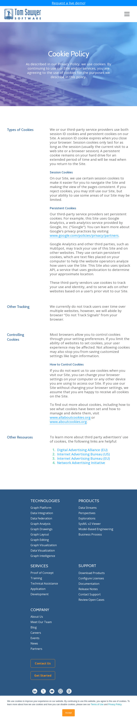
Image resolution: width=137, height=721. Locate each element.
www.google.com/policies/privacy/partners (84, 235)
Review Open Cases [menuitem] (91, 600)
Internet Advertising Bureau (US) (83, 454)
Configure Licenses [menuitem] (91, 578)
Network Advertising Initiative (81, 462)
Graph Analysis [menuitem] (40, 524)
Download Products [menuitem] (91, 573)
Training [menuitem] (36, 578)
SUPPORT (87, 565)
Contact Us (43, 663)
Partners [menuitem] (36, 649)
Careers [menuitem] (36, 633)
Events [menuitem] (35, 638)
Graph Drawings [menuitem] (41, 529)
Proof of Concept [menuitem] (42, 573)
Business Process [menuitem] (90, 534)
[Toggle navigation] (127, 14)
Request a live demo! (68, 3)
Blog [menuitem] (34, 627)
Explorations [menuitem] (86, 518)
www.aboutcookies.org (68, 421)
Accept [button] (68, 713)
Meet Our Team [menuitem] (41, 622)
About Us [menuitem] (37, 617)
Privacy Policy (114, 704)
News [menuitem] (34, 643)
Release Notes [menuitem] (88, 589)
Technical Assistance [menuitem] (44, 583)
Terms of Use (97, 704)
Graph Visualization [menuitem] (44, 545)
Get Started (42, 675)
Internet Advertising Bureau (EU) (83, 458)
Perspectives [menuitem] (86, 513)
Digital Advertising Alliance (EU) (82, 450)
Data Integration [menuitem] (42, 513)
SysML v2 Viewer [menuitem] (89, 524)
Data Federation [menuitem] (41, 518)
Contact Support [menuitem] (89, 594)
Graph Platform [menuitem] (41, 508)
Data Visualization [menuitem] (43, 550)
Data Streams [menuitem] (87, 508)
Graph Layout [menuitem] (40, 534)
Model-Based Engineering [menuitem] (95, 529)
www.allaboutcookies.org (70, 417)
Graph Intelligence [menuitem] (43, 556)
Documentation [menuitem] (88, 584)
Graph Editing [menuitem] (40, 540)
